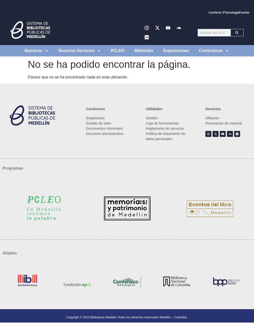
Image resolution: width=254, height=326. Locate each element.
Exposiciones (176, 51)
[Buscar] (237, 32)
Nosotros (37, 50)
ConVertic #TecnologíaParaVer (229, 12)
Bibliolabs (143, 51)
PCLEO (118, 51)
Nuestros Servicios (80, 50)
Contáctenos (214, 50)
